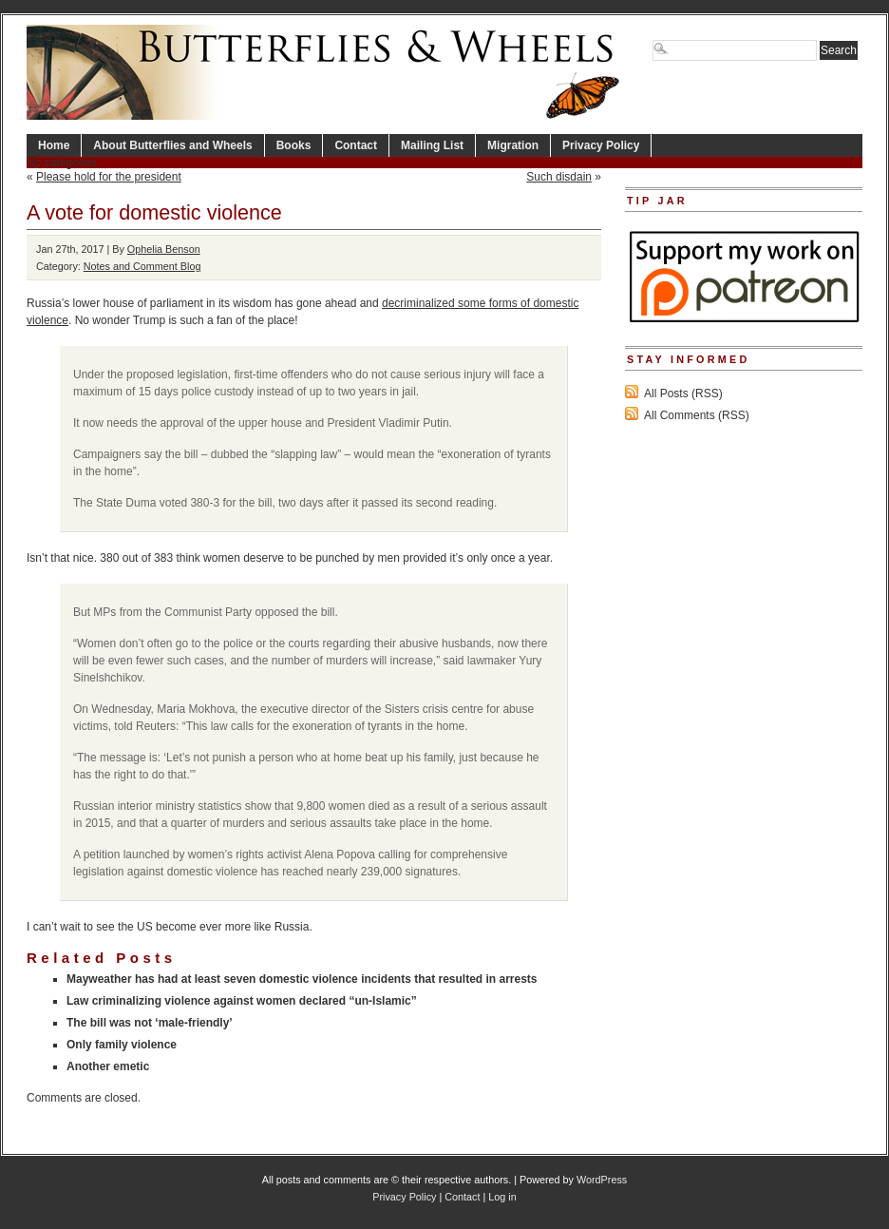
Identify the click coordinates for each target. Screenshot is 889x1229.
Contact (355, 145)
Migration (513, 145)
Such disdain (559, 176)
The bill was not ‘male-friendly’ (149, 1022)
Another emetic (107, 1066)
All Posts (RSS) (683, 393)
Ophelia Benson (163, 249)
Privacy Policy (600, 145)
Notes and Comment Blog (142, 266)
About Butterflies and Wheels (172, 145)
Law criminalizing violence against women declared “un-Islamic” (241, 1001)
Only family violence (121, 1044)
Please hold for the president (108, 176)
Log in (502, 1196)
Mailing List (432, 145)
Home (53, 145)
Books (294, 145)
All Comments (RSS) (696, 415)
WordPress (602, 1179)
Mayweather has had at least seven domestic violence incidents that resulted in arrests (302, 979)
